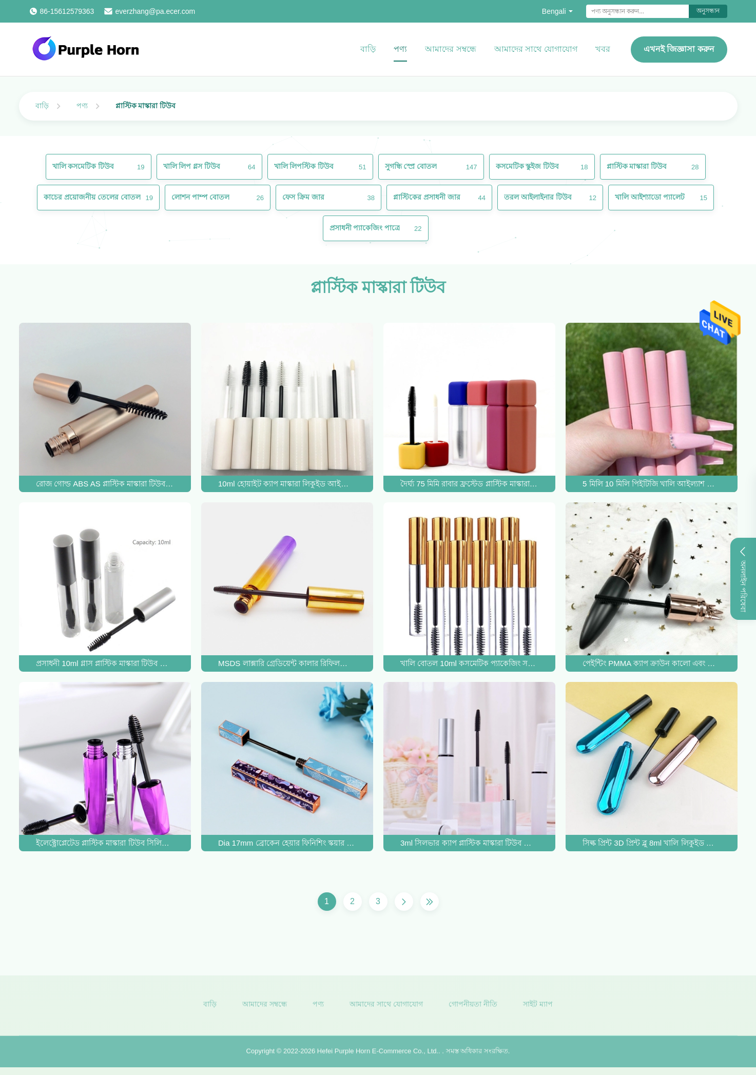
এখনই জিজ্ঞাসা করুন (679, 49)
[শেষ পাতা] (429, 901)
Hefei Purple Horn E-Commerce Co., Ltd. (377, 1055)
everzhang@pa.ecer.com (155, 11)
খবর (602, 49)
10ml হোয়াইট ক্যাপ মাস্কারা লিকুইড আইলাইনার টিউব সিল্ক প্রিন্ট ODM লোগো (287, 483)
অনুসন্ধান (708, 10)
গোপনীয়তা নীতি (473, 1008)
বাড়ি (368, 49)
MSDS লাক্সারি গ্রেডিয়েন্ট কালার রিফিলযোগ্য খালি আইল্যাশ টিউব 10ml (287, 663)
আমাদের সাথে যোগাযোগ (535, 49)
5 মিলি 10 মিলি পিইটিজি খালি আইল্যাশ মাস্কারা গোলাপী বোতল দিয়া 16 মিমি (651, 483)
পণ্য (400, 49)
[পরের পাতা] (404, 901)
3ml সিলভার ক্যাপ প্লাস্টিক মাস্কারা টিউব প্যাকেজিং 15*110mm (469, 842)
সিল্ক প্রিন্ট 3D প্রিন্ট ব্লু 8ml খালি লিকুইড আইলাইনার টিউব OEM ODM (651, 842)
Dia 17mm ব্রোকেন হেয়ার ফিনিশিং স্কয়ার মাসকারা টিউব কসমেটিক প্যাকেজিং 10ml (287, 842)
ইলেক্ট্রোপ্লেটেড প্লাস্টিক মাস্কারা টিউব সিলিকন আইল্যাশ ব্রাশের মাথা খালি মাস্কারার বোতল (104, 842)
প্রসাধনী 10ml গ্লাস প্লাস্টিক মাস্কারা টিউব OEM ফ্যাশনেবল (104, 663)
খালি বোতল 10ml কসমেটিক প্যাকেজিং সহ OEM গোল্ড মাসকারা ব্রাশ (469, 663)
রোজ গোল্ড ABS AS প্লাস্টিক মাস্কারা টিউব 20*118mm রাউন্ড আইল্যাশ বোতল (104, 483)
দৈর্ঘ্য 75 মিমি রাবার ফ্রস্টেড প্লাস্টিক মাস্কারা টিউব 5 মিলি (469, 483)
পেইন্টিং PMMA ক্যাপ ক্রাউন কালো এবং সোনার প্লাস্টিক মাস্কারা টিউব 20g (651, 663)
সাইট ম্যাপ (538, 1008)
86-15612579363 (67, 11)
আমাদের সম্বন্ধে (450, 49)
